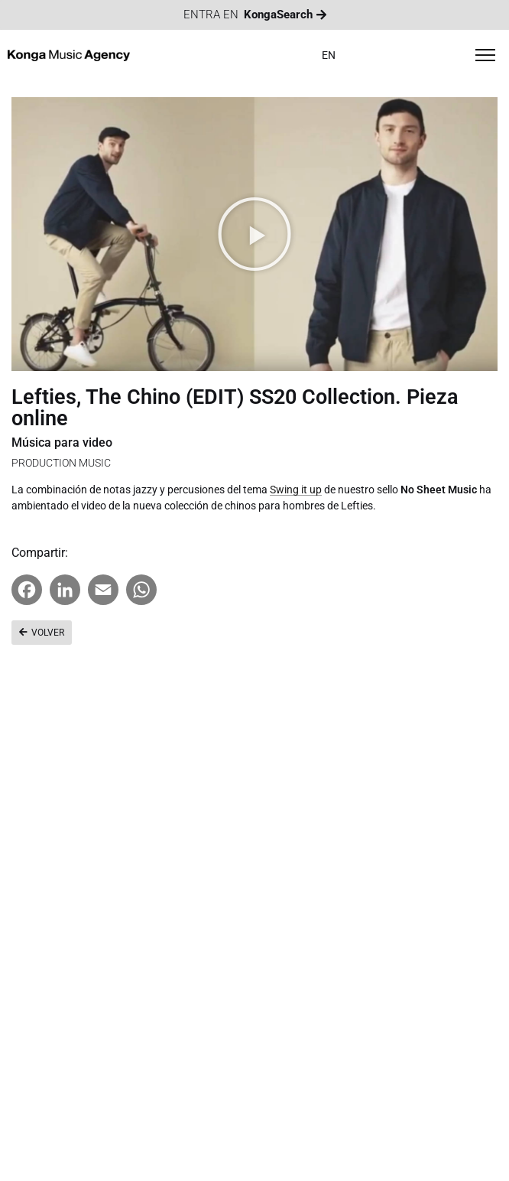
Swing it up (296, 489)
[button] (254, 234)
